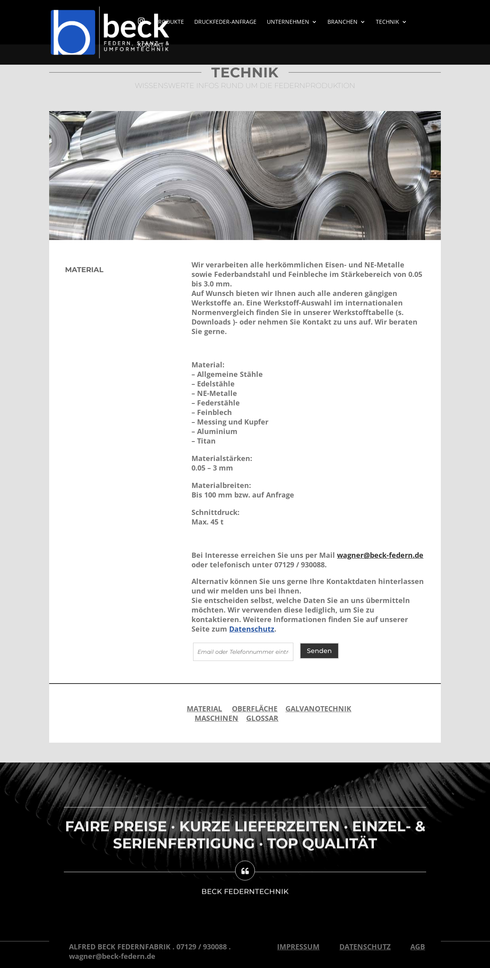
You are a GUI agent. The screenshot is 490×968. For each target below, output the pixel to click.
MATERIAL (204, 708)
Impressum (298, 946)
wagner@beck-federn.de (380, 555)
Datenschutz (251, 629)
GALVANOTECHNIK (318, 708)
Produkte (169, 22)
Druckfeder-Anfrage (225, 22)
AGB (417, 946)
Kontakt (151, 45)
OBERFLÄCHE (255, 708)
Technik (387, 22)
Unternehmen (288, 22)
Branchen (342, 22)
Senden (319, 651)
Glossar (262, 718)
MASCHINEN (216, 718)
